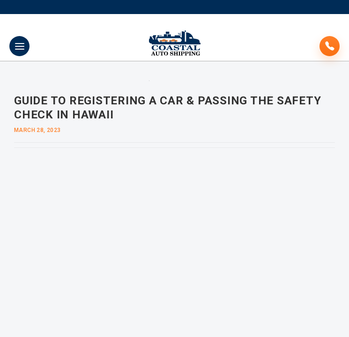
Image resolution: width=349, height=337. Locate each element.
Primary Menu (19, 46)
